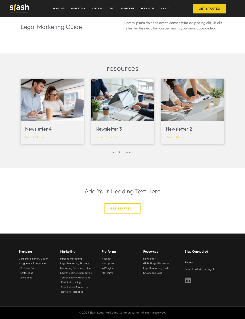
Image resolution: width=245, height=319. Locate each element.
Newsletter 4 (38, 129)
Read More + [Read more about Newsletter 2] (177, 137)
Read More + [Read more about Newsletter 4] (36, 137)
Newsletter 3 (109, 129)
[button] (122, 152)
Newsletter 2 (179, 129)
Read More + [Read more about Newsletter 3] (107, 137)
